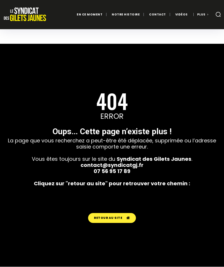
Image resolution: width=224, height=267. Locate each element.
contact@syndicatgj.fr (112, 165)
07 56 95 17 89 (112, 171)
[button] (218, 14)
